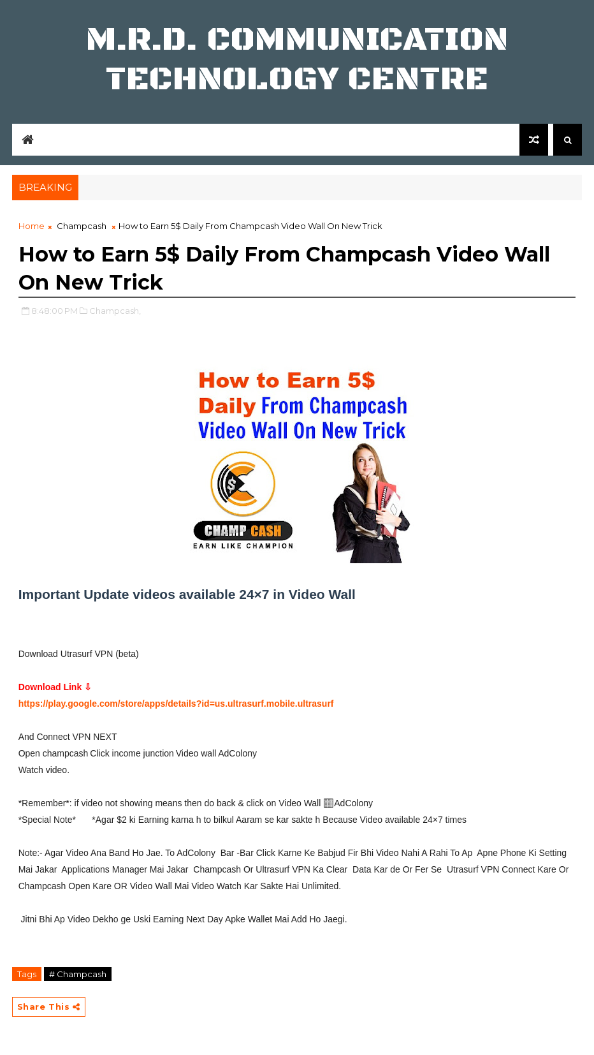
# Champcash (77, 974)
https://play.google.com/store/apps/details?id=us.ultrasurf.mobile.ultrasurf (176, 703)
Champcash (81, 226)
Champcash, (115, 311)
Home (31, 226)
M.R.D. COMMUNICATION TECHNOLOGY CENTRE (297, 59)
